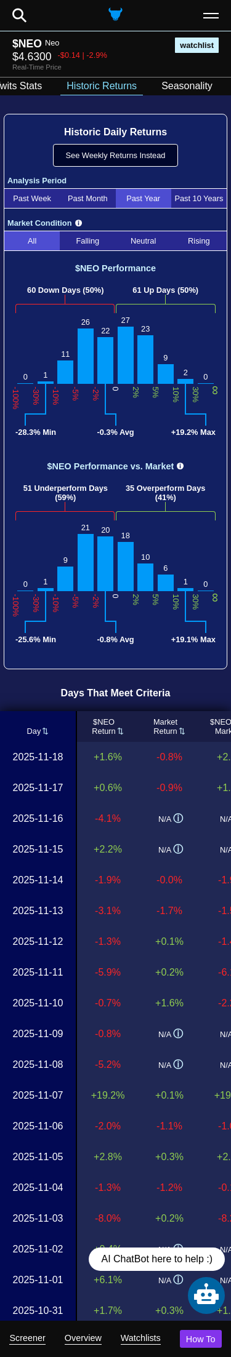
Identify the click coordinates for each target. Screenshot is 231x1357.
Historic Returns (102, 86)
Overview (83, 1338)
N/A (170, 818)
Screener (27, 1338)
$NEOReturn (103, 726)
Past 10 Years (198, 198)
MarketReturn (165, 726)
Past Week (32, 198)
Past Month (88, 198)
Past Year (143, 198)
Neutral (143, 240)
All (32, 240)
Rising (199, 240)
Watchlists (141, 1338)
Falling (88, 240)
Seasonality (187, 86)
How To (201, 1339)
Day (34, 731)
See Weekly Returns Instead (116, 155)
